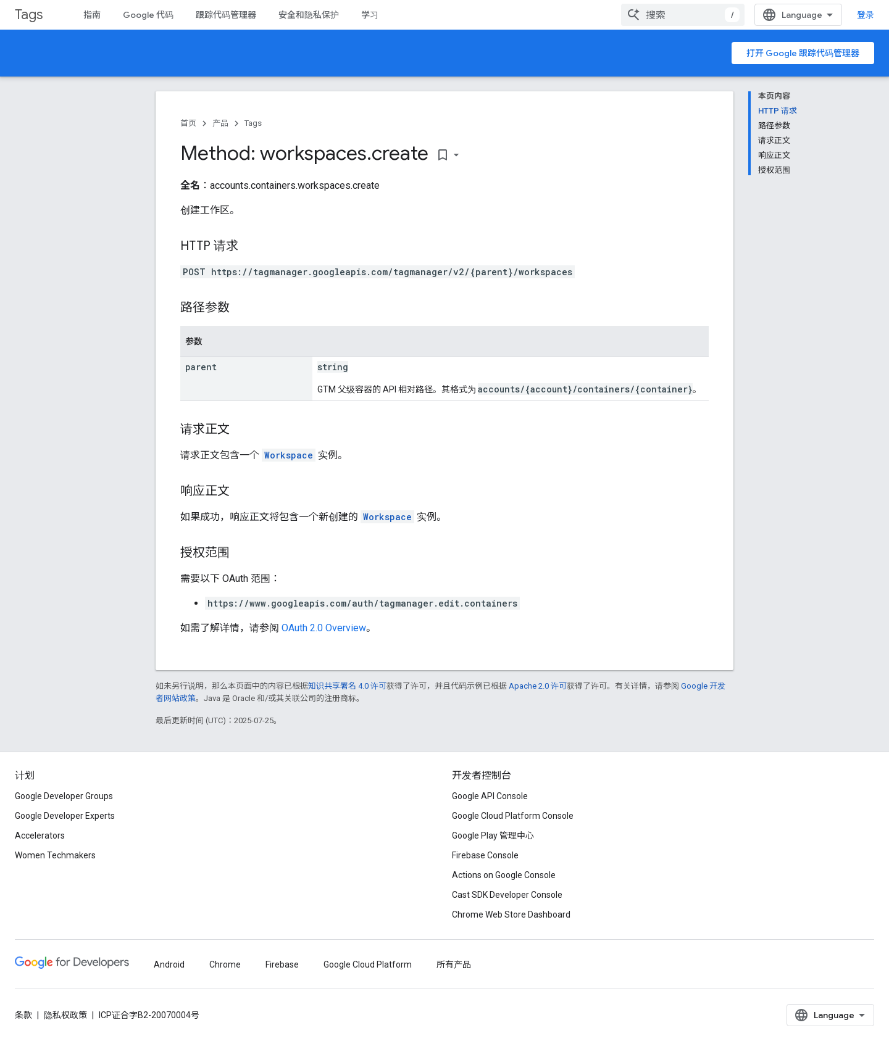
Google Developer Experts (65, 816)
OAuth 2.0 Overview (324, 628)
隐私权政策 (65, 1015)
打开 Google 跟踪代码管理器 (802, 53)
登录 (865, 15)
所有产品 (453, 964)
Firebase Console (485, 855)
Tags (29, 14)
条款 (23, 1015)
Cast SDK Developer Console (507, 895)
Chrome (225, 964)
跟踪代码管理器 (226, 14)
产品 (220, 123)
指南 (92, 14)
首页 (188, 123)
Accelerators (40, 835)
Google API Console (490, 796)
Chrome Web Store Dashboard (511, 914)
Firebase (282, 964)
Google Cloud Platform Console (513, 816)
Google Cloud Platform (367, 964)
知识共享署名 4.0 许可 (347, 686)
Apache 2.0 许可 (538, 686)
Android (169, 964)
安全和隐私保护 (308, 14)
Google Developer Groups (64, 796)
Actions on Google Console (504, 875)
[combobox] (683, 15)
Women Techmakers (55, 855)
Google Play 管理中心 (493, 835)
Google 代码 (148, 14)
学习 (369, 14)
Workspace (288, 455)
